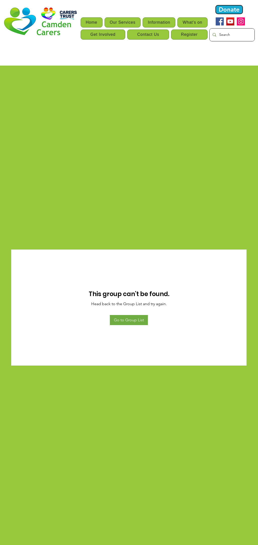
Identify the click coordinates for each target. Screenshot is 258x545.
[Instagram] (241, 21)
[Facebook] (220, 21)
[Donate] (229, 9)
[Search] (231, 34)
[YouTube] (230, 21)
